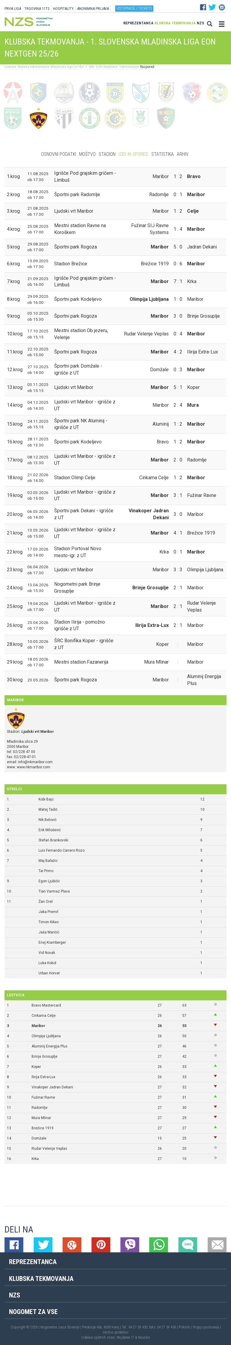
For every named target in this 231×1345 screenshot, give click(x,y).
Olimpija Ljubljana (46, 1036)
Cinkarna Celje (44, 1015)
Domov (9, 67)
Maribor (38, 1026)
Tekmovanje (127, 67)
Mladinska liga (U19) (66, 67)
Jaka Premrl (48, 912)
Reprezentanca (138, 23)
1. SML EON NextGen (100, 67)
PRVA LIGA (13, 8)
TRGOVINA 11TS (37, 8)
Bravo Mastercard (46, 1005)
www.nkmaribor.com (33, 767)
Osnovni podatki (58, 154)
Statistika (162, 154)
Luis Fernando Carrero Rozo (61, 850)
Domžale (39, 1138)
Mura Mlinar (41, 1118)
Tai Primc (46, 871)
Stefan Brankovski (53, 840)
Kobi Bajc (46, 799)
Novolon (144, 1337)
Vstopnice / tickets (134, 8)
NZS (200, 23)
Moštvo (87, 154)
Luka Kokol (47, 963)
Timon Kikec (48, 922)
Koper (36, 1067)
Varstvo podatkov (115, 1332)
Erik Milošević (49, 830)
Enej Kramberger (52, 942)
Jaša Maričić (48, 932)
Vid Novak (46, 953)
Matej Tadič (47, 809)
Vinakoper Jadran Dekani (52, 1087)
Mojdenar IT (125, 1337)
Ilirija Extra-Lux (43, 1077)
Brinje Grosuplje (44, 1056)
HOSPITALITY (63, 8)
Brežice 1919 (43, 1128)
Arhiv (183, 154)
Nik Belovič (47, 820)
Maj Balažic (48, 861)
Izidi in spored (133, 154)
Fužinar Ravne (43, 1097)
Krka (35, 1159)
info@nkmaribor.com (35, 762)
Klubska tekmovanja (175, 23)
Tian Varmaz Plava (54, 891)
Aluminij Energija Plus (49, 1046)
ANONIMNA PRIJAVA (93, 8)
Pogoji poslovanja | (207, 1327)
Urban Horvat (49, 973)
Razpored (146, 67)
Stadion (107, 154)
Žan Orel (45, 901)
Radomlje (40, 1108)
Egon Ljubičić (49, 881)
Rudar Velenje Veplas (49, 1148)
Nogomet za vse (33, 1312)
